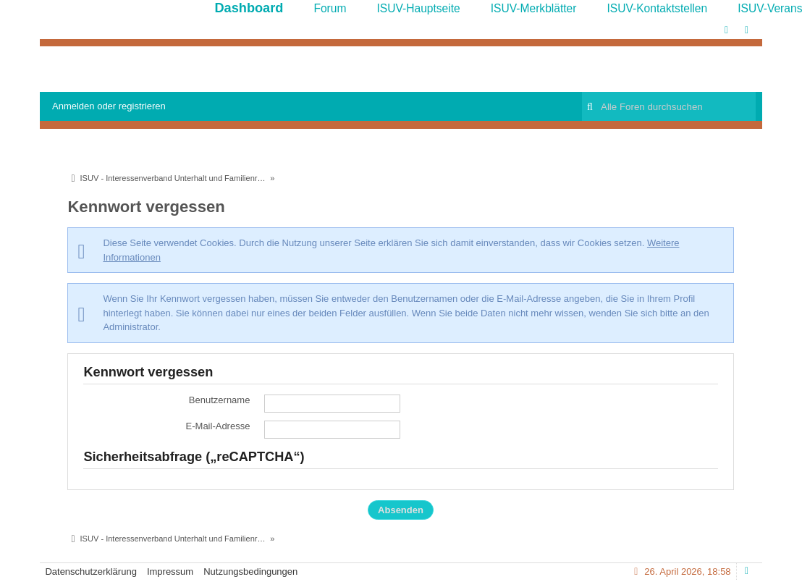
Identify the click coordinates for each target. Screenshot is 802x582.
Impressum (170, 571)
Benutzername (219, 400)
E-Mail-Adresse (218, 426)
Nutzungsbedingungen (250, 571)
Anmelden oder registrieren (109, 106)
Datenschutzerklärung (90, 571)
